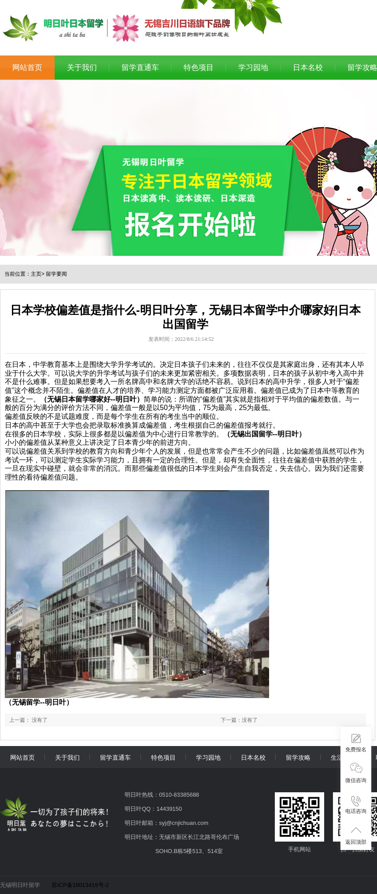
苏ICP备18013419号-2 (80, 885)
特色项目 (199, 67)
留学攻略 (298, 757)
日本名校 (308, 67)
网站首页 (27, 67)
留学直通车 (140, 67)
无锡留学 (26, 702)
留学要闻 (56, 274)
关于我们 (82, 67)
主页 (36, 274)
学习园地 (253, 67)
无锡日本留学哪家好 (79, 399)
